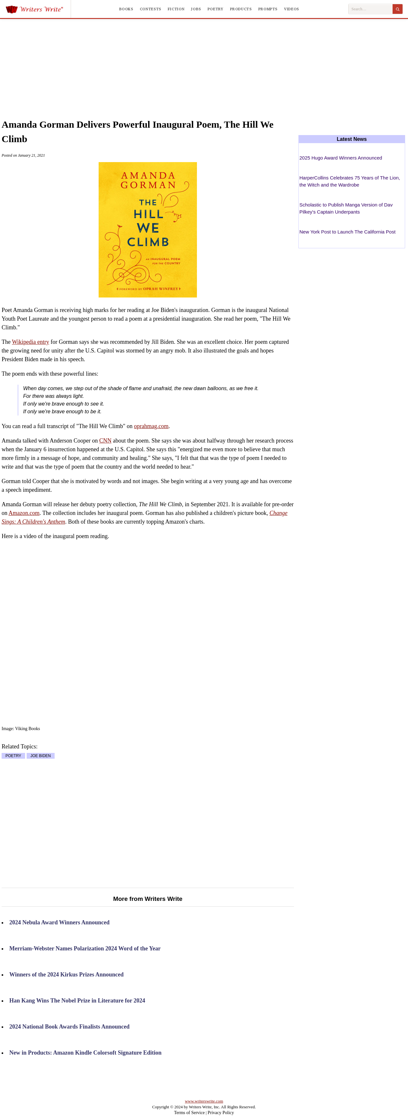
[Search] (398, 9)
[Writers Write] (38, 9)
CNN (105, 440)
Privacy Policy (221, 1112)
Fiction (176, 9)
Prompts (268, 9)
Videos (291, 9)
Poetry (216, 9)
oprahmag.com (151, 426)
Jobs (196, 9)
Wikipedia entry (30, 342)
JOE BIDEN (41, 756)
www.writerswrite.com (204, 1101)
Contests (150, 9)
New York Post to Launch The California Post (347, 231)
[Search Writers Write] (371, 9)
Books (126, 9)
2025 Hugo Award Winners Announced (340, 157)
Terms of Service (189, 1112)
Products (241, 9)
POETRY (13, 756)
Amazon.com (24, 513)
